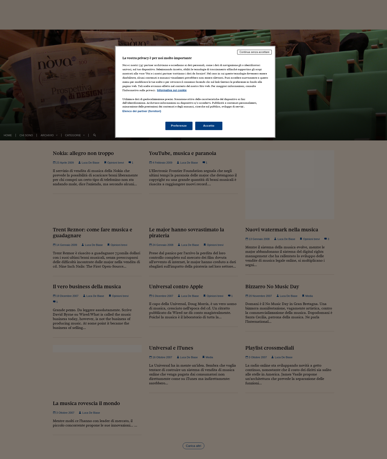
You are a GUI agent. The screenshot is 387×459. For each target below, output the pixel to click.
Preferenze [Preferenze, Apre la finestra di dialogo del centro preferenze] (179, 125)
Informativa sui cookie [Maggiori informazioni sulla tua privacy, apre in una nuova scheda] (172, 90)
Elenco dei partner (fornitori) (141, 111)
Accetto (208, 125)
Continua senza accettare (254, 52)
